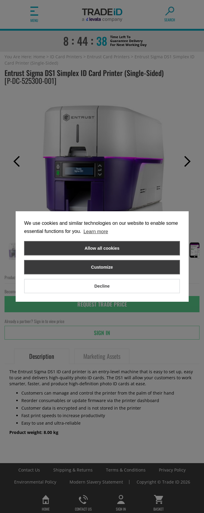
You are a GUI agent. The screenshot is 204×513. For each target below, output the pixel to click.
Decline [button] (102, 286)
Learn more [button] (95, 231)
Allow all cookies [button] (102, 248)
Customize (102, 267)
